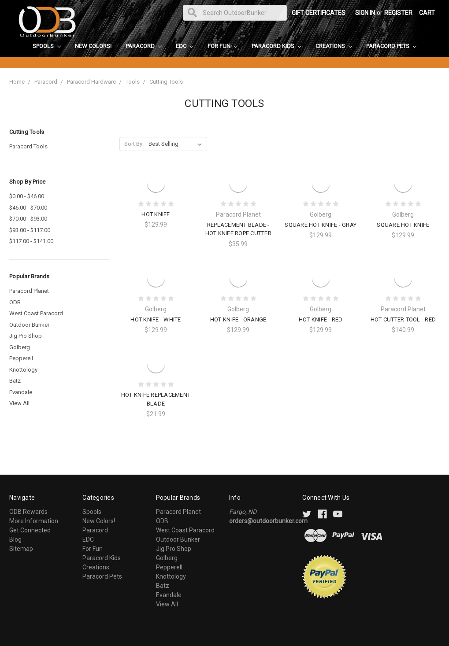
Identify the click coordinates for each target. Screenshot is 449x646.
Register (398, 12)
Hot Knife (155, 214)
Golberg (19, 347)
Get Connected (30, 530)
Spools (47, 46)
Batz (15, 380)
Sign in (365, 12)
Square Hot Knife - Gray (320, 224)
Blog (15, 539)
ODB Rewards (28, 511)
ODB (15, 302)
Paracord (144, 46)
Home (17, 81)
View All (19, 403)
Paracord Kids (276, 46)
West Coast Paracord (36, 313)
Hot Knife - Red (321, 319)
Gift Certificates (318, 12)
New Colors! (93, 46)
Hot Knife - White (155, 319)
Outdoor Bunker (29, 324)
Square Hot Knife (403, 224)
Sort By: (134, 143)
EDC (184, 46)
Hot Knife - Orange (238, 319)
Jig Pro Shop (25, 335)
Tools (133, 81)
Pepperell (21, 358)
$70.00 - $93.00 (28, 218)
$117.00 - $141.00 (31, 241)
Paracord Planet (29, 291)
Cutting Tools (166, 81)
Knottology (23, 369)
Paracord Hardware (91, 81)
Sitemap (21, 548)
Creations (333, 46)
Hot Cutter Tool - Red (403, 319)
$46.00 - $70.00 (28, 207)
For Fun (222, 46)
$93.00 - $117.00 (29, 230)
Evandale (20, 392)
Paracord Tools (28, 146)
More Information (33, 520)
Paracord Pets (391, 46)
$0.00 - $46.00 (26, 196)
